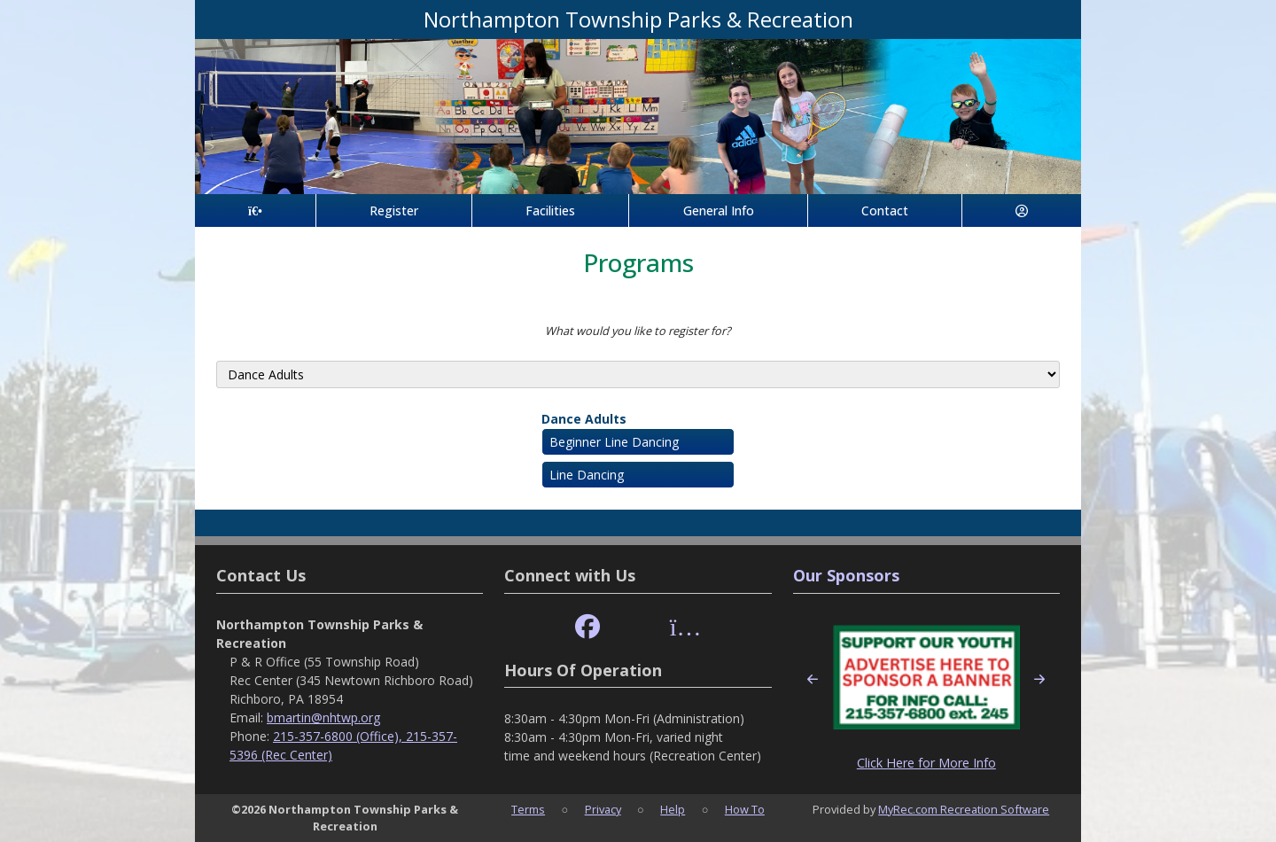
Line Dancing (586, 474)
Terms (528, 809)
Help (672, 809)
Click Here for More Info (926, 762)
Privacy (603, 809)
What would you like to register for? (638, 331)
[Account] (1021, 210)
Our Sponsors (846, 575)
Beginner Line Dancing (614, 441)
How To (745, 809)
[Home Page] (255, 210)
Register (394, 210)
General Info (718, 210)
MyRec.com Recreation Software (963, 809)
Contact (884, 210)
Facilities (550, 210)
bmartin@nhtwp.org (323, 717)
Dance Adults (583, 418)
